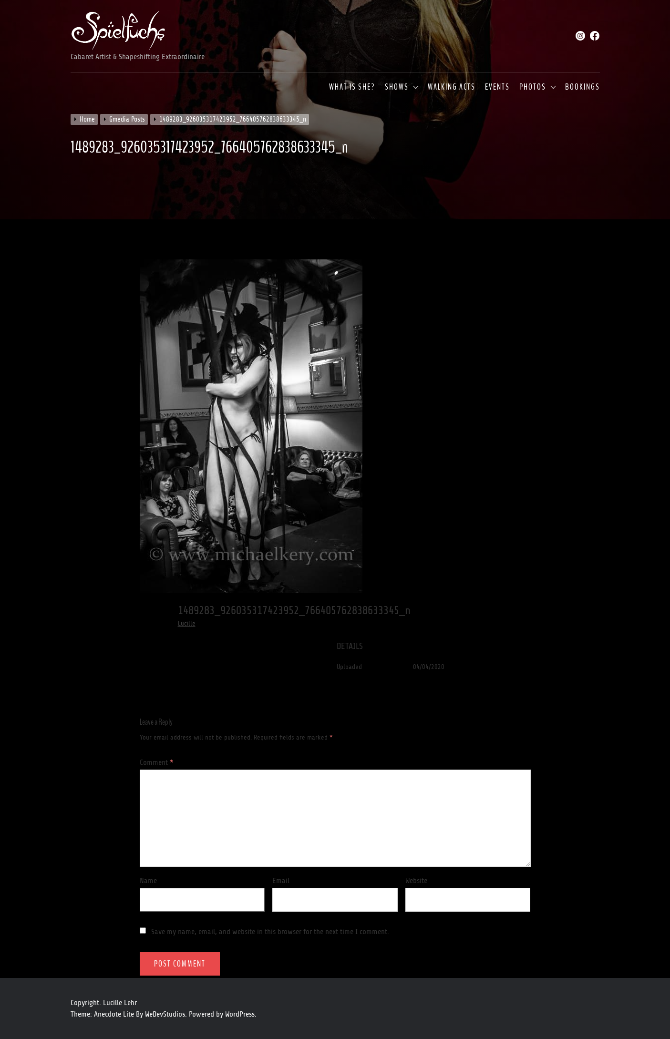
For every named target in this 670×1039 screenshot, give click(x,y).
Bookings (582, 87)
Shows (397, 87)
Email (280, 880)
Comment (157, 762)
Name (148, 880)
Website (416, 880)
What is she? (352, 87)
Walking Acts (451, 87)
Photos (532, 87)
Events (497, 87)
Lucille (187, 623)
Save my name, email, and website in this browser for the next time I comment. (270, 931)
